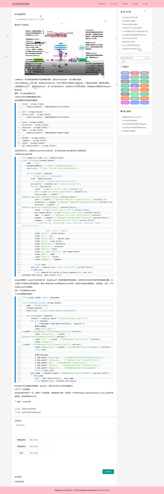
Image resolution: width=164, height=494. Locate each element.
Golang (144, 73)
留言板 (135, 4)
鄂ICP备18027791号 (101, 490)
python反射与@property (31, 412)
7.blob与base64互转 (129, 38)
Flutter (125, 73)
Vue (135, 86)
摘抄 (134, 73)
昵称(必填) (21, 440)
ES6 (125, 90)
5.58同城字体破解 (128, 131)
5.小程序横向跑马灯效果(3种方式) (135, 31)
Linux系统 (135, 90)
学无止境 (113, 4)
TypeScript (134, 77)
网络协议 (125, 86)
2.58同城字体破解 (128, 21)
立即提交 (108, 472)
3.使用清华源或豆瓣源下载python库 (135, 124)
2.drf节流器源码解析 (129, 121)
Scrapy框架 (26, 402)
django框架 (144, 102)
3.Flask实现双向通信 (130, 24)
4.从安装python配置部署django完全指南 (137, 127)
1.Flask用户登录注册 (130, 17)
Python (125, 102)
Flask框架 (144, 94)
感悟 (134, 94)
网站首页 (101, 4)
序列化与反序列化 (29, 409)
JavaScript (134, 102)
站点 (21, 453)
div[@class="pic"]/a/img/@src (84, 347)
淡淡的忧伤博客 (20, 4)
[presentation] (33, 462)
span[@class (68, 339)
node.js (125, 81)
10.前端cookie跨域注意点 (131, 49)
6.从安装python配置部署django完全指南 (137, 35)
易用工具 (145, 86)
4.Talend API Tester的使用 (132, 28)
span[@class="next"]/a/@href (76, 373)
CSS (125, 94)
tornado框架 (135, 81)
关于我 (145, 4)
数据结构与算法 (125, 78)
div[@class (40, 331)
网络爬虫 (145, 98)
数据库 (135, 98)
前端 (144, 90)
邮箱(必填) (21, 446)
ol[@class (64, 318)
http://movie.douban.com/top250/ (58, 311)
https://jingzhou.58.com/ (60, 166)
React (144, 77)
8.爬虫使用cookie (128, 42)
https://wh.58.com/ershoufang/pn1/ (59, 168)
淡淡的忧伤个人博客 (71, 490)
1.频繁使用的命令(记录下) (132, 117)
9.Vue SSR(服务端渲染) (131, 45)
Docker (144, 81)
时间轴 (125, 4)
